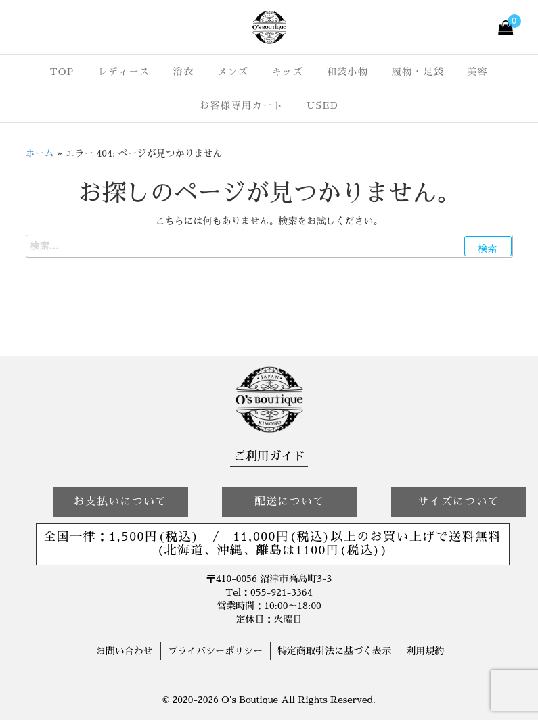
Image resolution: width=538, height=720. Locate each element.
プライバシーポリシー (215, 651)
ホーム (40, 153)
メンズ (233, 71)
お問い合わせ (124, 651)
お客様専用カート (242, 105)
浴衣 (183, 71)
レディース (123, 71)
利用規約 (425, 651)
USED (322, 105)
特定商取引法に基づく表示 (334, 651)
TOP (62, 71)
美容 (477, 71)
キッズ (288, 71)
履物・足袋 (418, 71)
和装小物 (347, 71)
